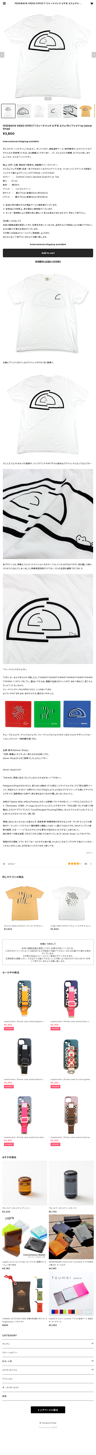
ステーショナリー (10, 1352)
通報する (89, 853)
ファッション (7, 1378)
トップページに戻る (48, 1410)
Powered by (48, 1427)
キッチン (6, 1344)
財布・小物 (7, 1361)
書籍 (4, 1396)
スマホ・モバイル (9, 1370)
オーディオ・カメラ (10, 1387)
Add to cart (48, 253)
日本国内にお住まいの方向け (48, 261)
